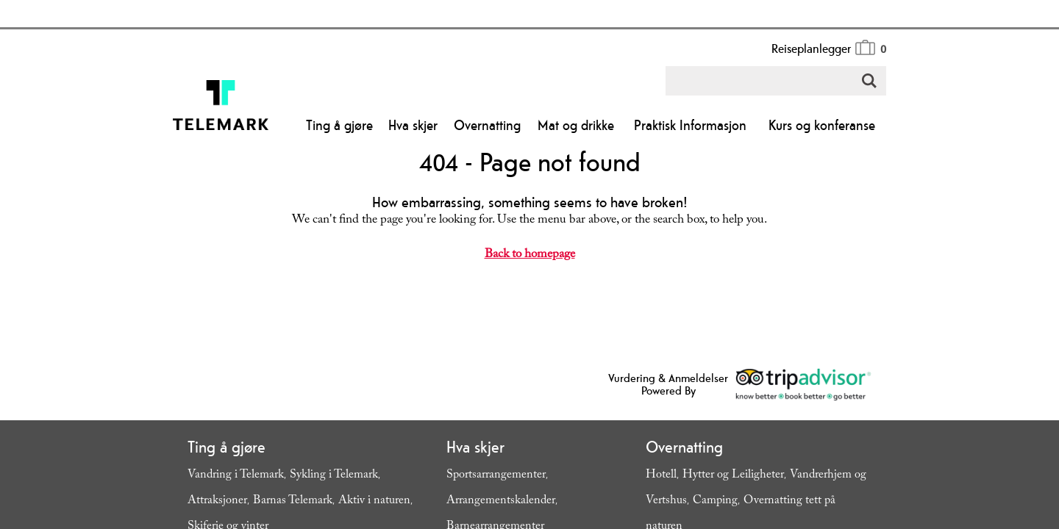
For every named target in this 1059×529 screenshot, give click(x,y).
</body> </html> (529, 264)
